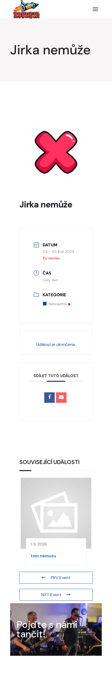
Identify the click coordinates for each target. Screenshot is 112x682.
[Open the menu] (95, 9)
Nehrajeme (56, 303)
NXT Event (56, 594)
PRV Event (55, 577)
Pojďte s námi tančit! (46, 629)
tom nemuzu (43, 556)
